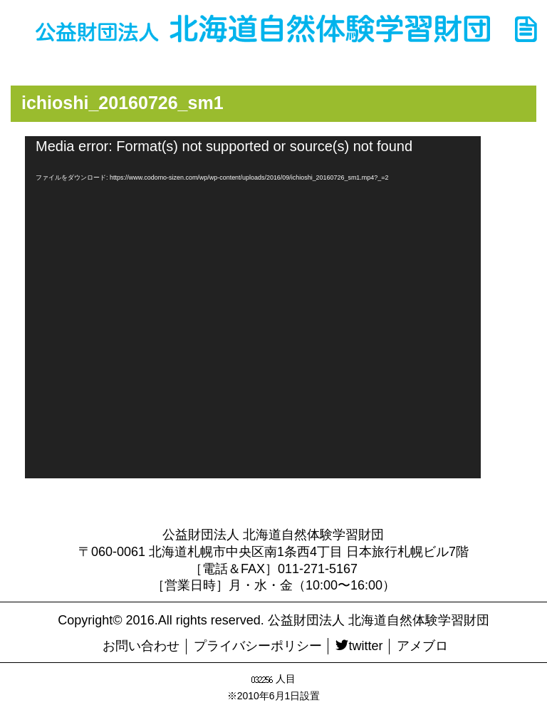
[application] (253, 307)
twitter (358, 646)
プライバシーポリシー (258, 646)
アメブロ (422, 646)
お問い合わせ (141, 646)
